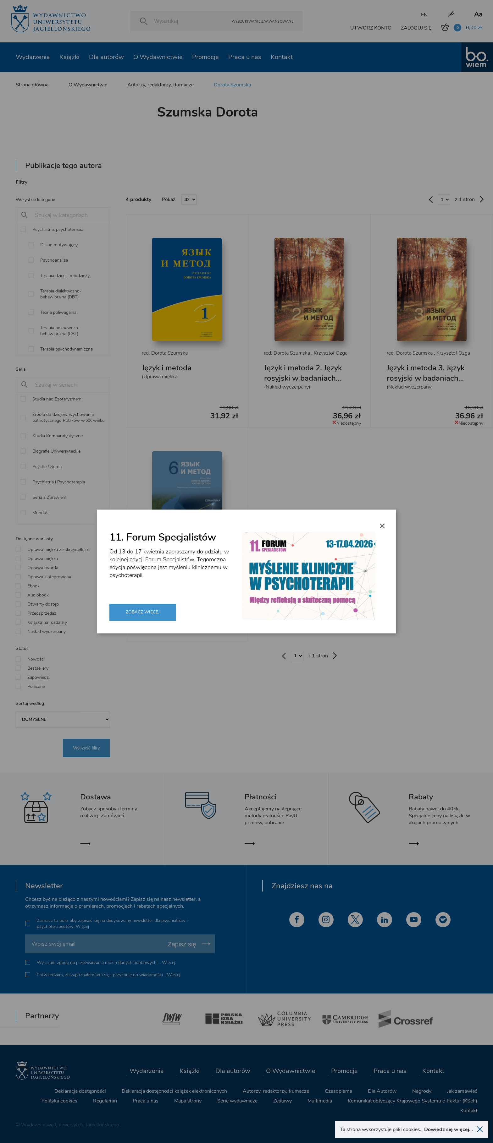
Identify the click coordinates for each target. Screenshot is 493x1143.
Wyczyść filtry (86, 747)
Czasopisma (338, 1091)
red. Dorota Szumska (165, 353)
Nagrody (421, 1091)
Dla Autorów (382, 1091)
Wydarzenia (33, 57)
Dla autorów (106, 57)
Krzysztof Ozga (330, 353)
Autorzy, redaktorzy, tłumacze (160, 84)
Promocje (205, 57)
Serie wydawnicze (237, 1100)
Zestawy (282, 1100)
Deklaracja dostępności (80, 1091)
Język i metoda (166, 368)
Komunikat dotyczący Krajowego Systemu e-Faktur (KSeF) (412, 1100)
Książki (69, 57)
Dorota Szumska (232, 84)
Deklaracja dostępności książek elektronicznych (174, 1091)
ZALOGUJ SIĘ (416, 27)
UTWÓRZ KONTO (370, 27)
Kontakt (282, 57)
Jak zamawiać (462, 1091)
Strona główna (32, 84)
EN (424, 14)
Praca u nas (244, 57)
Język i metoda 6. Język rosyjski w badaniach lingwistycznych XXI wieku (180, 597)
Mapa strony (188, 1100)
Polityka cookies (59, 1100)
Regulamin (105, 1100)
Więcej (82, 926)
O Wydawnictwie (158, 57)
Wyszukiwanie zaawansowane (262, 21)
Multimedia (319, 1100)
